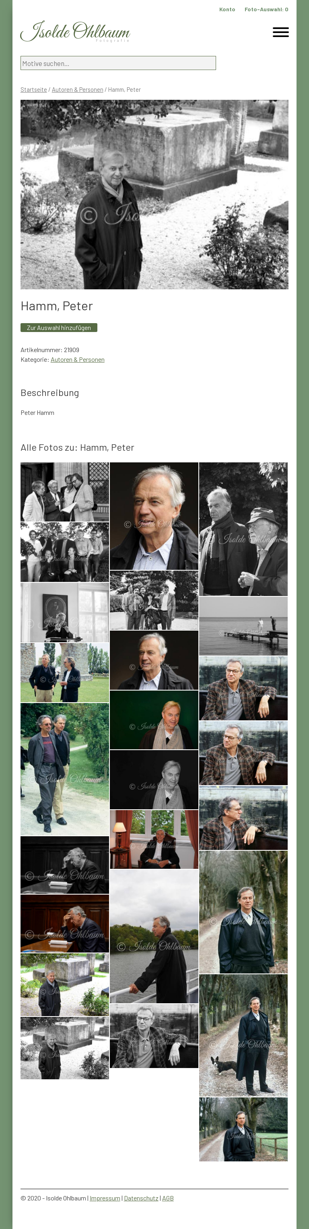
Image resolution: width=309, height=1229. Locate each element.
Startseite (34, 89)
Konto (227, 9)
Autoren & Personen (77, 89)
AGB (168, 1198)
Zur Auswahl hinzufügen (59, 327)
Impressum (105, 1198)
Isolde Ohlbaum (75, 32)
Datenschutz (141, 1198)
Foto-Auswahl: (266, 9)
